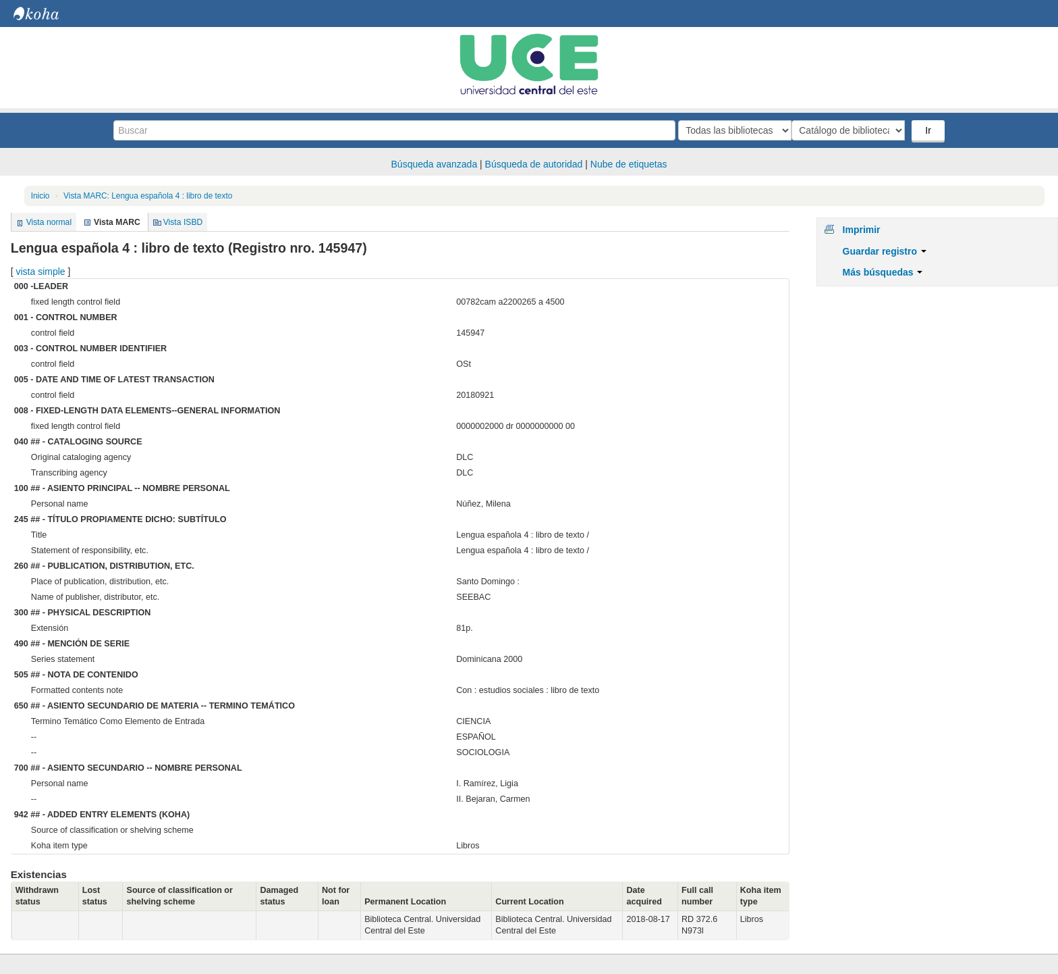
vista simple (40, 271)
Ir (929, 130)
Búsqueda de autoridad (534, 164)
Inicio (40, 196)
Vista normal (49, 222)
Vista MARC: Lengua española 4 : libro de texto (147, 196)
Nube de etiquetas (628, 164)
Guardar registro (884, 251)
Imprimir (862, 229)
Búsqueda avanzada (434, 164)
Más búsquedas (883, 272)
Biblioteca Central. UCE (47, 13)
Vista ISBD (183, 222)
